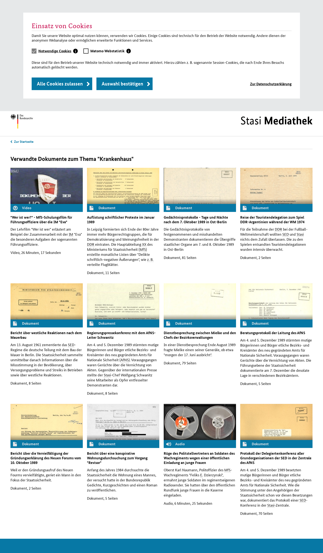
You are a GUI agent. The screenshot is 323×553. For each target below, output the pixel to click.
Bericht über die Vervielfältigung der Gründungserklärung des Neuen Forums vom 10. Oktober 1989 (45, 458)
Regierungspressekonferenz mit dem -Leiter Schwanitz (121, 335)
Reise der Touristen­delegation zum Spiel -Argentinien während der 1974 (272, 219)
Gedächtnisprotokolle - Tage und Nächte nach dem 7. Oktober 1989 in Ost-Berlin (196, 219)
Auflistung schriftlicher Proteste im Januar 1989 (120, 219)
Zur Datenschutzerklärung (271, 83)
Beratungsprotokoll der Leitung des (272, 332)
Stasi (276, 120)
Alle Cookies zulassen (60, 84)
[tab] (58, 51)
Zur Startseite (24, 141)
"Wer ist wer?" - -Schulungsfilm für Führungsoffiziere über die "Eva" (41, 219)
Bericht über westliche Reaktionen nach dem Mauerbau (46, 335)
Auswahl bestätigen (122, 84)
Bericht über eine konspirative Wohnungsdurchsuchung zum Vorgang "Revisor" (117, 458)
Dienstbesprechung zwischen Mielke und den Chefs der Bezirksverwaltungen (200, 335)
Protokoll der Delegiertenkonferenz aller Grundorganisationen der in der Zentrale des (275, 458)
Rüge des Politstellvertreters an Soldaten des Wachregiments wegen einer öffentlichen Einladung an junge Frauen (199, 458)
